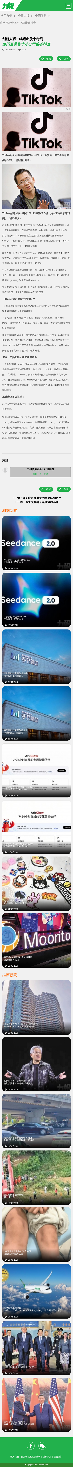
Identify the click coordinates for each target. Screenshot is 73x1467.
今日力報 (23, 15)
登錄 (46, 474)
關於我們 (14, 1456)
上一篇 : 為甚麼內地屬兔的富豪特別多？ (36, 498)
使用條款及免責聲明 (31, 1456)
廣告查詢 (58, 1456)
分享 (66, 58)
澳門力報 (6, 15)
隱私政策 (47, 1456)
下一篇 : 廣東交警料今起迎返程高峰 (36, 502)
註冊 (35, 474)
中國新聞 (40, 15)
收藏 (48, 58)
